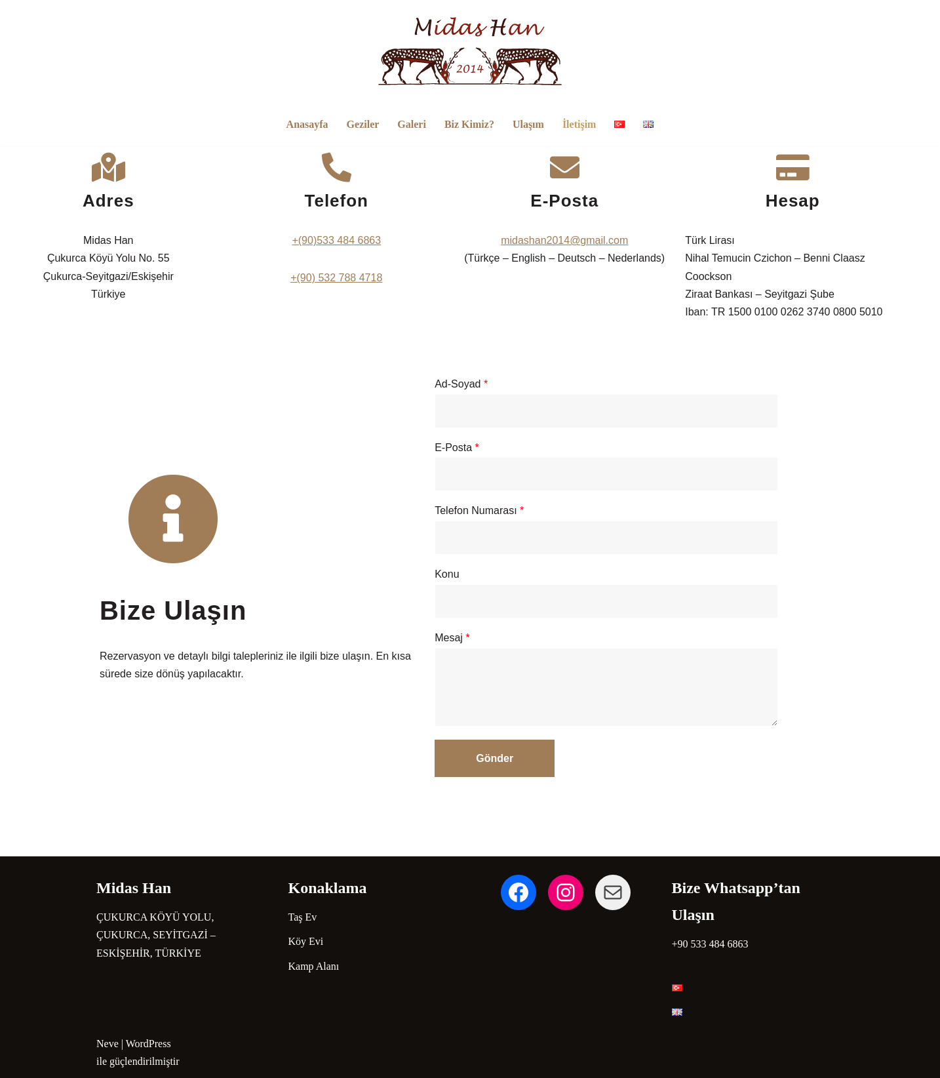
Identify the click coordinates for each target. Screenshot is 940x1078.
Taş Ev (302, 917)
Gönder (537, 756)
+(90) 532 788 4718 (351, 277)
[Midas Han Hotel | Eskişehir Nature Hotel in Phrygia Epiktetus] (470, 51)
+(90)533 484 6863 (350, 240)
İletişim (579, 124)
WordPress (148, 1043)
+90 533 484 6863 (710, 943)
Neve (107, 1043)
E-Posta (492, 445)
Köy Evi (306, 941)
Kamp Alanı (314, 966)
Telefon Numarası (514, 509)
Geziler (363, 124)
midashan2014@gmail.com (589, 240)
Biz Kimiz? (469, 124)
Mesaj (487, 635)
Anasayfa (307, 124)
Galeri (411, 124)
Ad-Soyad (496, 382)
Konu (482, 572)
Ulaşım (528, 124)
